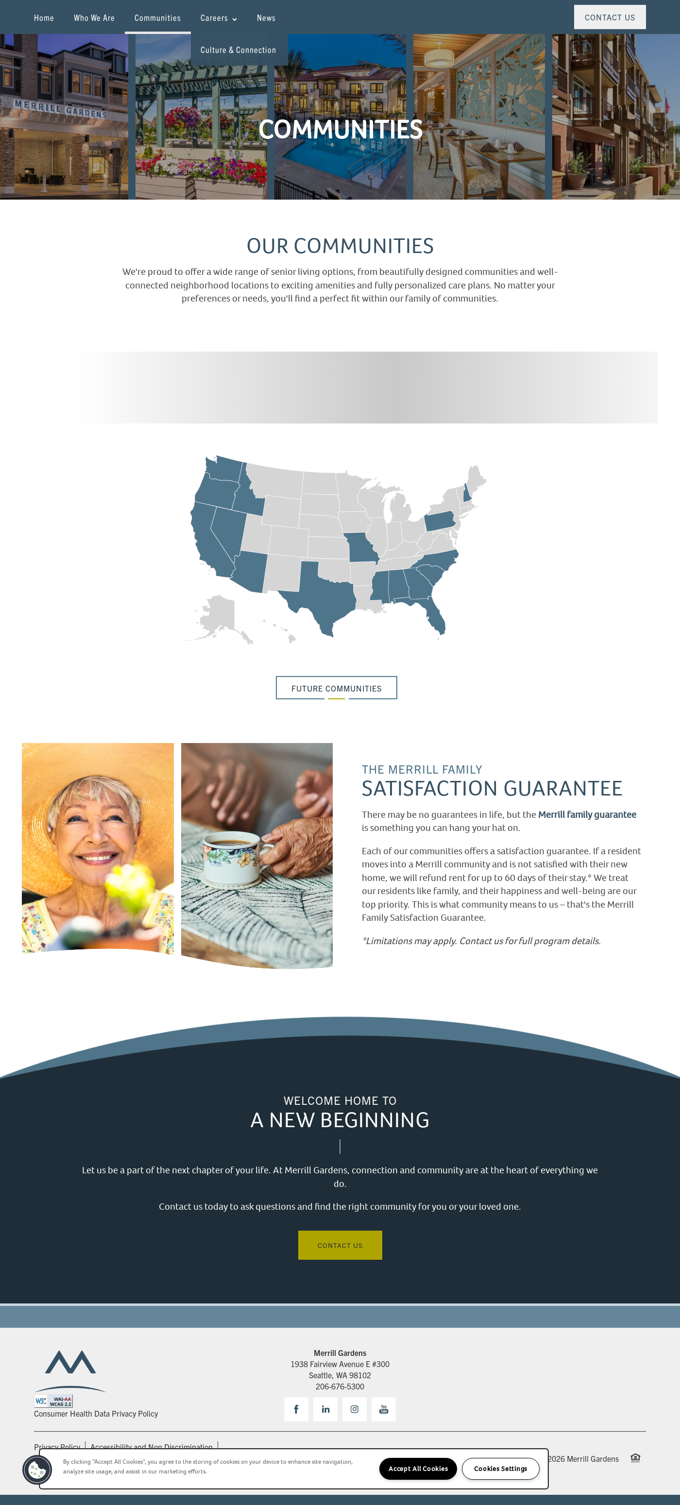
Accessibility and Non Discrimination (151, 1447)
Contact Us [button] (340, 1245)
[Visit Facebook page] (296, 1409)
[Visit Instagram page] (354, 1409)
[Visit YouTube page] (384, 1409)
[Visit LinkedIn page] (325, 1409)
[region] (294, 1468)
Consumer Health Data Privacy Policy (96, 1413)
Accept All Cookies (418, 1468)
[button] (610, 17)
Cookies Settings (500, 1468)
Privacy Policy (57, 1447)
